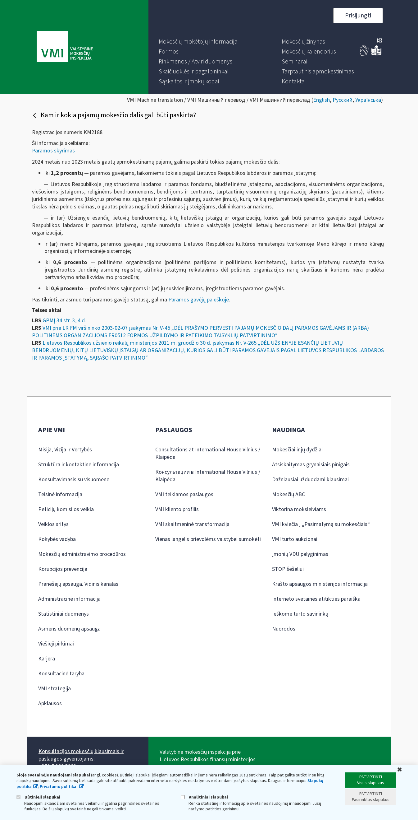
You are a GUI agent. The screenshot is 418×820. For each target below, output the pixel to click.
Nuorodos (283, 629)
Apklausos (50, 703)
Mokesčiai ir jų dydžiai (297, 450)
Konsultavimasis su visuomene (73, 479)
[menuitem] (198, 41)
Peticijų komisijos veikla (66, 509)
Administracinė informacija (69, 599)
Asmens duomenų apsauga (69, 629)
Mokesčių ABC (288, 494)
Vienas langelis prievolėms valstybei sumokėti (208, 539)
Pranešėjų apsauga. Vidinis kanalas (78, 584)
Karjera (46, 659)
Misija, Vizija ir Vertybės (65, 450)
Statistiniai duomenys (63, 614)
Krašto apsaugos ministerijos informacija (320, 584)
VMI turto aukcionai (294, 539)
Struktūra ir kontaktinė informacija (78, 464)
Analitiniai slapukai (204, 797)
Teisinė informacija (60, 494)
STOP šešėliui (288, 569)
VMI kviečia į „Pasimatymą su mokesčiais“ (321, 524)
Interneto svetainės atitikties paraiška (316, 599)
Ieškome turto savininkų (300, 614)
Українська (368, 100)
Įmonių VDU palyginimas (300, 554)
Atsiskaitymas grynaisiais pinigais (311, 464)
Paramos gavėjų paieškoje (198, 300)
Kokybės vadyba (57, 539)
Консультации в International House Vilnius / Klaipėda (207, 475)
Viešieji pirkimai (56, 644)
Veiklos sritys (53, 524)
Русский (342, 100)
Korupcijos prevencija (62, 569)
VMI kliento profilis (177, 509)
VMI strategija (54, 688)
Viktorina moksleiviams (299, 509)
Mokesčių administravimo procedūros (82, 554)
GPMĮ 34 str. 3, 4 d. (64, 320)
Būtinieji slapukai (38, 797)
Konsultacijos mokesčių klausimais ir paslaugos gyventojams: (81, 755)
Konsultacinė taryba (61, 674)
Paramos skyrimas (53, 151)
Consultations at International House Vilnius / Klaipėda (207, 453)
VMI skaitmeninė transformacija (192, 524)
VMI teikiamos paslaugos (184, 494)
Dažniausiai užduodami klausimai (310, 479)
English (321, 100)
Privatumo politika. (59, 787)
